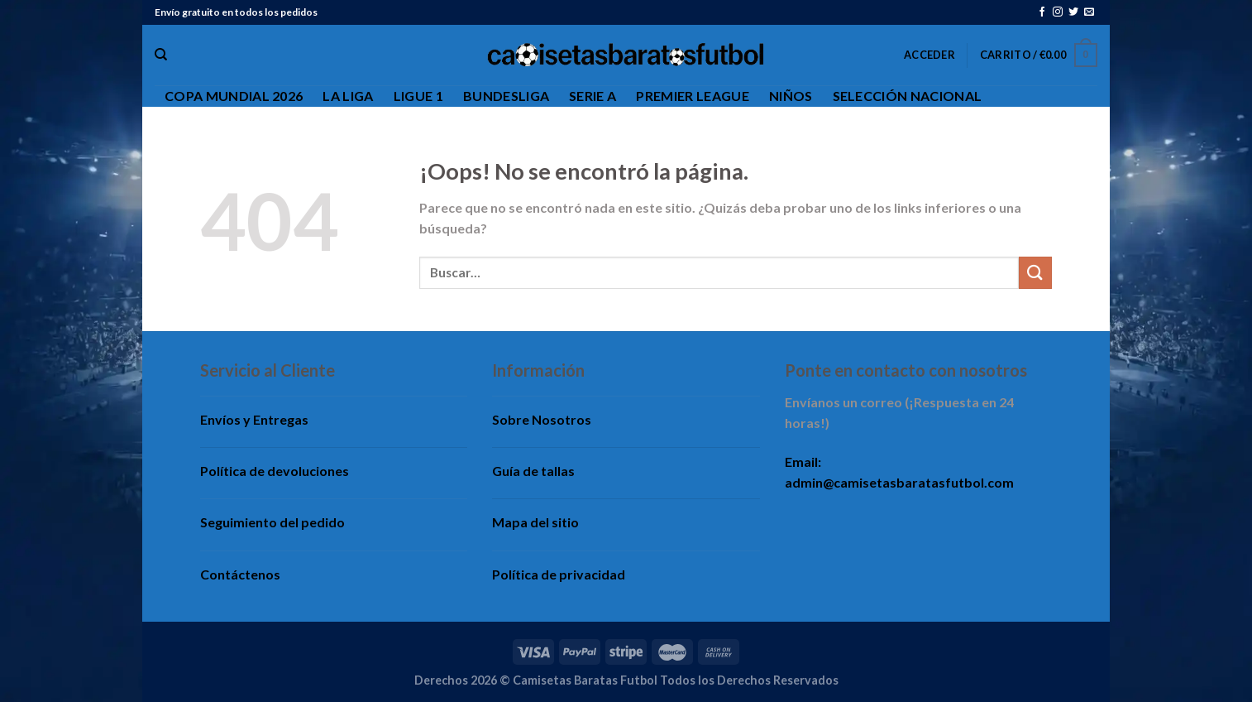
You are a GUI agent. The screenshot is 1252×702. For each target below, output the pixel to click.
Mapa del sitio (535, 522)
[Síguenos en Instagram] (1058, 12)
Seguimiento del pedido (272, 522)
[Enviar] (1035, 273)
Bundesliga (506, 95)
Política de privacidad (558, 574)
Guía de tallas (533, 470)
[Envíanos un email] (1089, 12)
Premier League (692, 95)
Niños (791, 95)
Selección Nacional (907, 95)
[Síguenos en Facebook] (1042, 12)
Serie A (592, 95)
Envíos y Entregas (254, 419)
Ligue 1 (418, 95)
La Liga (348, 95)
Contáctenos (240, 574)
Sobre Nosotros (541, 419)
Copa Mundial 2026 (234, 95)
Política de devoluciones (274, 470)
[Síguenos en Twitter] (1073, 12)
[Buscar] (161, 54)
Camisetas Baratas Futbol (585, 680)
